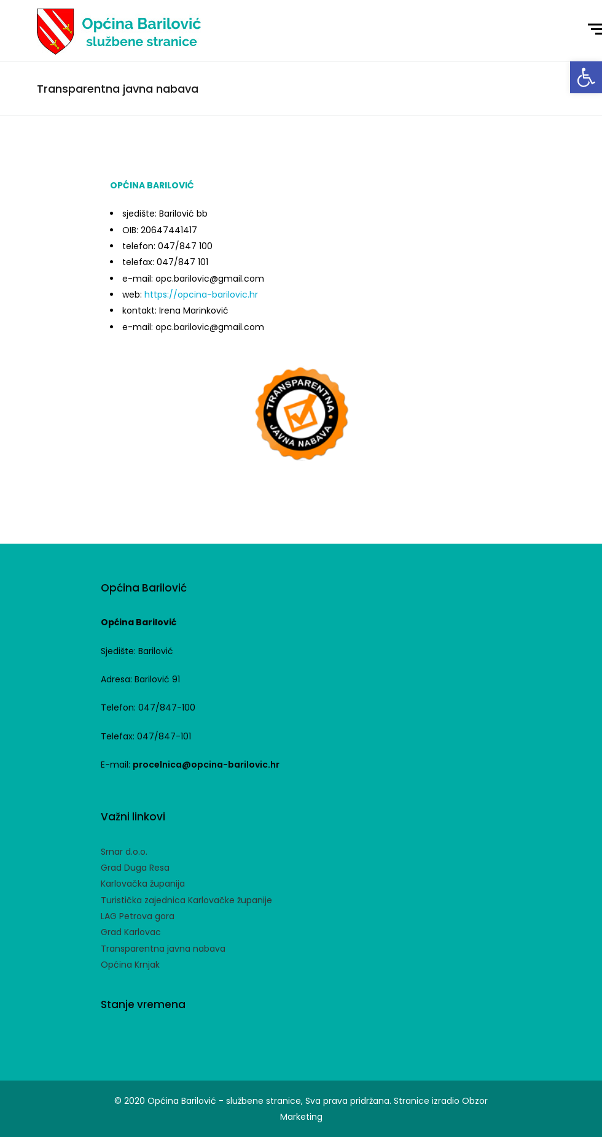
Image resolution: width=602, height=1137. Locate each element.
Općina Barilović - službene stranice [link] (224, 1101)
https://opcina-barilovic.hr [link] (201, 294)
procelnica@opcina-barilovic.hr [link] (206, 764)
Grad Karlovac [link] (131, 932)
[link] (586, 77)
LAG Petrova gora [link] (137, 916)
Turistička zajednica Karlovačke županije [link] (186, 900)
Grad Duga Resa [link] (135, 867)
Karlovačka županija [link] (143, 883)
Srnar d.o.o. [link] (124, 852)
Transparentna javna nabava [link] (163, 948)
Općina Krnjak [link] (130, 964)
